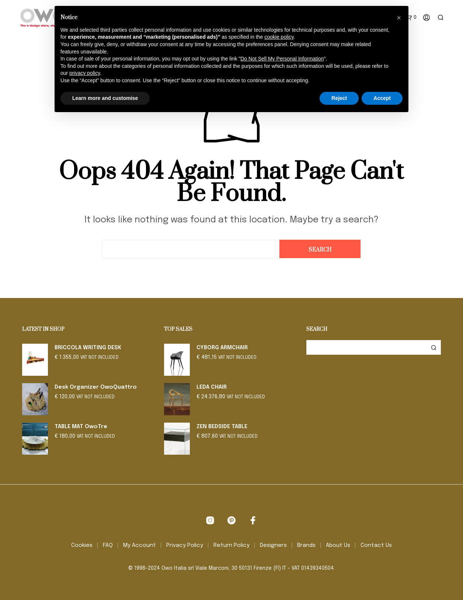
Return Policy (231, 545)
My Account (139, 545)
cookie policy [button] (278, 37)
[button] (399, 18)
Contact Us (376, 545)
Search (433, 347)
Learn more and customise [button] (105, 98)
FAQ (108, 545)
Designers (273, 545)
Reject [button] (339, 98)
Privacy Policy (184, 545)
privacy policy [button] (84, 73)
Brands (306, 545)
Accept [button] (382, 98)
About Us (338, 545)
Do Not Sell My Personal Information (282, 59)
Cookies (82, 545)
